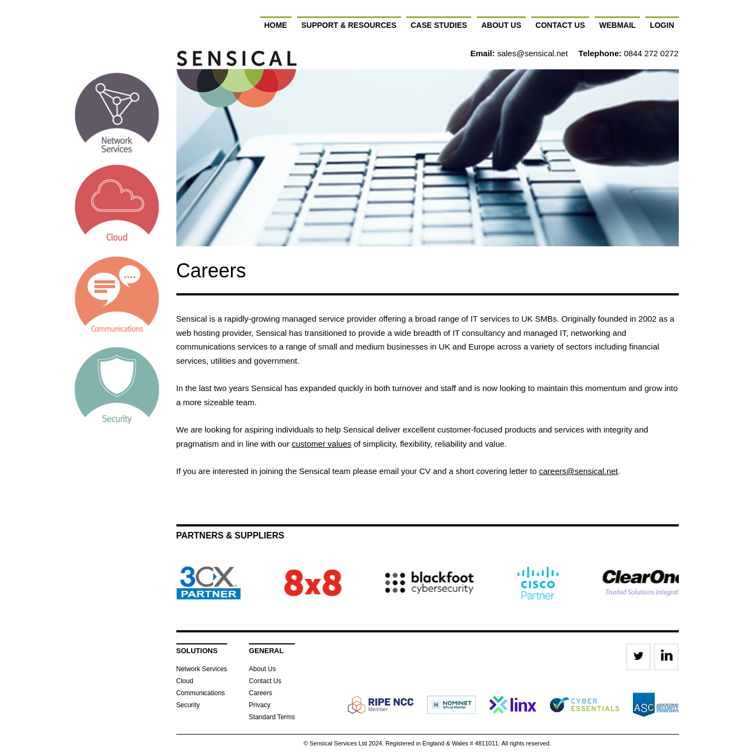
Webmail (617, 25)
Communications (200, 693)
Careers (260, 693)
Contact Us (560, 25)
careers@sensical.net (578, 471)
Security (188, 705)
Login (662, 25)
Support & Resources (348, 25)
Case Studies (439, 25)
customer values (321, 443)
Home (275, 25)
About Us (501, 25)
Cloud (184, 681)
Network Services (201, 669)
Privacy (259, 705)
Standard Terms (272, 717)
